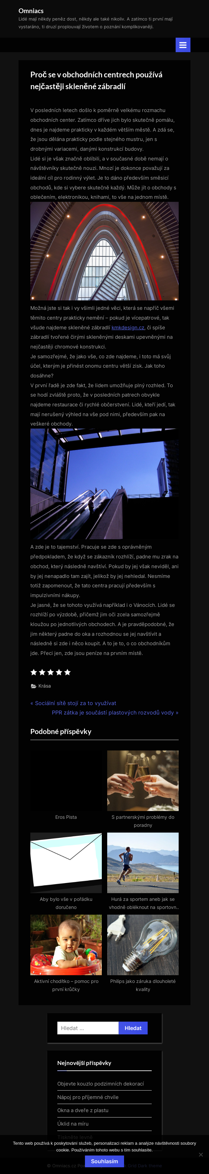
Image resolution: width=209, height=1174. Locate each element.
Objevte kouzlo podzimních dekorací (100, 1083)
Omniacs (31, 10)
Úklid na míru (73, 1124)
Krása (44, 686)
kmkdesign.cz (128, 328)
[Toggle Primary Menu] (183, 45)
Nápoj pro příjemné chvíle (88, 1097)
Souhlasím (104, 1161)
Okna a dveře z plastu (83, 1110)
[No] (200, 1154)
